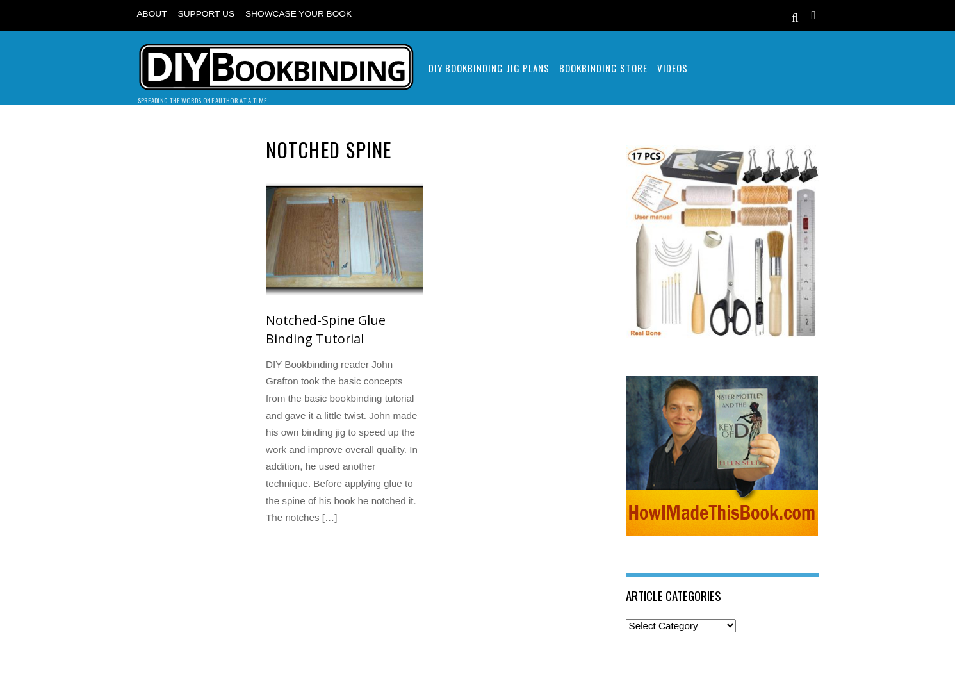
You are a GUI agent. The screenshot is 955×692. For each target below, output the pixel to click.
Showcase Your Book (298, 14)
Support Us (206, 14)
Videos (672, 68)
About (152, 14)
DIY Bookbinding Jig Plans (489, 68)
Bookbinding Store (603, 68)
